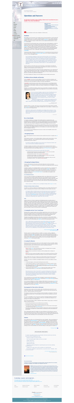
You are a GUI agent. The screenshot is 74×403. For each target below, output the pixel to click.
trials (44, 223)
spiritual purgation (34, 320)
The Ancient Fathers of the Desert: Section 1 (51, 351)
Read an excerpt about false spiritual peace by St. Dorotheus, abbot (50, 230)
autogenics (51, 183)
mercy (33, 279)
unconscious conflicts (39, 53)
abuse (25, 41)
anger (42, 324)
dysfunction (46, 39)
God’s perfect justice (39, 306)
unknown (25, 46)
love (56, 325)
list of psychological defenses (37, 171)
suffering (52, 278)
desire (44, 52)
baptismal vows (53, 283)
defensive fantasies (38, 278)
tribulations (52, 264)
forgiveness (38, 279)
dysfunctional (33, 194)
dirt (44, 221)
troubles (48, 264)
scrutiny (48, 168)
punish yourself (39, 267)
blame (35, 324)
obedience (37, 284)
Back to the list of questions (29, 355)
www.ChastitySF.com (37, 393)
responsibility (26, 50)
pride (55, 281)
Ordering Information (33, 373)
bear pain (47, 278)
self (26, 107)
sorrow (32, 248)
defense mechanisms (42, 322)
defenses (30, 165)
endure (36, 265)
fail (24, 38)
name (57, 135)
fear (28, 106)
